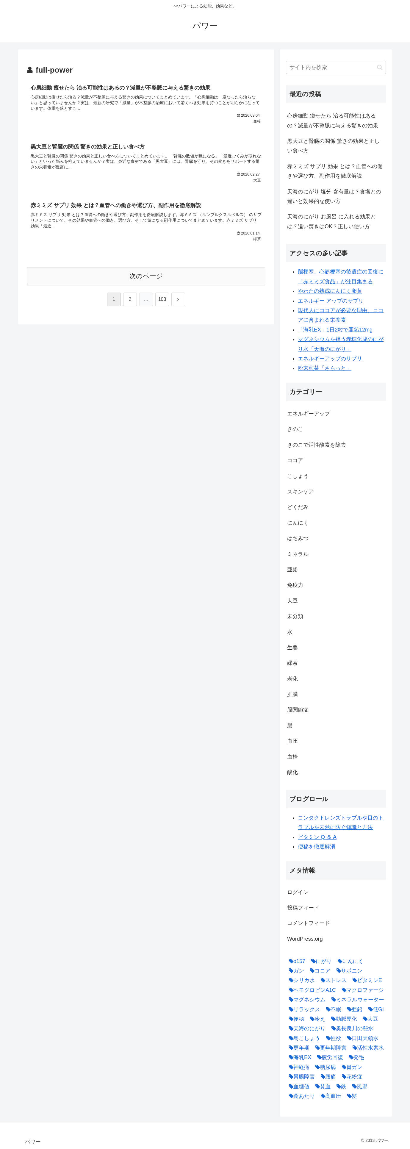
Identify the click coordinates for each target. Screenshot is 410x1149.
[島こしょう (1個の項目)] (303, 1038)
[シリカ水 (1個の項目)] (300, 980)
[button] (380, 67)
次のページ (146, 276)
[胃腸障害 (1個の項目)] (300, 1076)
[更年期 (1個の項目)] (297, 1048)
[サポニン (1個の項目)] (348, 971)
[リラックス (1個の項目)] (303, 1009)
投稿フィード (303, 908)
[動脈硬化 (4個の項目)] (342, 1019)
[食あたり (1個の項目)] (300, 1096)
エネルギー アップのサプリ (331, 301)
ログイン (298, 892)
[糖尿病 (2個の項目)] (324, 1067)
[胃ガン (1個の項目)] (350, 1067)
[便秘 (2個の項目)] (295, 1019)
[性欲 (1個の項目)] (332, 1038)
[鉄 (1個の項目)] (340, 1086)
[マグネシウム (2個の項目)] (306, 999)
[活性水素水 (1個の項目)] (367, 1048)
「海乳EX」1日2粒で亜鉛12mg (335, 330)
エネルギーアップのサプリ (330, 359)
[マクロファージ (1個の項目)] (361, 990)
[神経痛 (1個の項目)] (297, 1067)
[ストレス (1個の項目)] (332, 980)
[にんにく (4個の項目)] (349, 961)
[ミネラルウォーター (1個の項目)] (356, 999)
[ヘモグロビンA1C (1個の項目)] (311, 990)
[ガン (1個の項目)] (295, 971)
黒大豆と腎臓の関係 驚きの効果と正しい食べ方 (333, 146)
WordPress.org (305, 939)
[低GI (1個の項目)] (374, 1009)
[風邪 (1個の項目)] (358, 1086)
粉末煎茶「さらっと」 (324, 368)
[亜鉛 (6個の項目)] (353, 1009)
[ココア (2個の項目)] (319, 971)
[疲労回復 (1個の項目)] (328, 1057)
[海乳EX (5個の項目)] (298, 1057)
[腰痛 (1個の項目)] (327, 1076)
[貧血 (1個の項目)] (321, 1086)
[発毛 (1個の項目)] (355, 1057)
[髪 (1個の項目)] (350, 1096)
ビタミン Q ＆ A (317, 837)
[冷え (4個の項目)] (316, 1019)
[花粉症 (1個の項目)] (350, 1076)
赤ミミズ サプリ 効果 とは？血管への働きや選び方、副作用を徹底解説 (335, 171)
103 (162, 299)
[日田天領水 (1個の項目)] (361, 1038)
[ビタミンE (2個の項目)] (366, 980)
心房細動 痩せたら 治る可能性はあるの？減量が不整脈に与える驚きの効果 (332, 120)
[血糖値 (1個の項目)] (297, 1086)
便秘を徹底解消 (316, 847)
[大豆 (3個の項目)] (369, 1019)
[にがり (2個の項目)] (320, 961)
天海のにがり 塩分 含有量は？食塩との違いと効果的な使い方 (334, 196)
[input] (336, 67)
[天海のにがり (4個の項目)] (306, 1028)
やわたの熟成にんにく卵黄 (330, 291)
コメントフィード (308, 923)
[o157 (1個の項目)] (295, 961)
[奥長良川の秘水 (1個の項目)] (350, 1028)
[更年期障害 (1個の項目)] (329, 1048)
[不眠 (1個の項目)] (332, 1009)
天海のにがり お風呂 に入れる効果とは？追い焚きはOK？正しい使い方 (331, 221)
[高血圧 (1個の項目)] (329, 1096)
